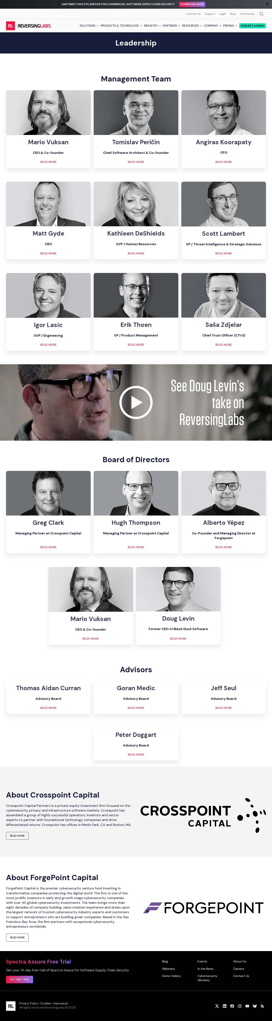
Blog (233, 14)
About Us (239, 961)
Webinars (168, 969)
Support (210, 14)
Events (202, 961)
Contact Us (194, 14)
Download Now (192, 4)
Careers (238, 969)
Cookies (45, 1003)
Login (222, 14)
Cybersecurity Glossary (207, 978)
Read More (91, 639)
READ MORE (48, 162)
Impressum (60, 1003)
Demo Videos (171, 976)
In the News (205, 969)
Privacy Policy (28, 1003)
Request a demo (252, 25)
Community (247, 14)
